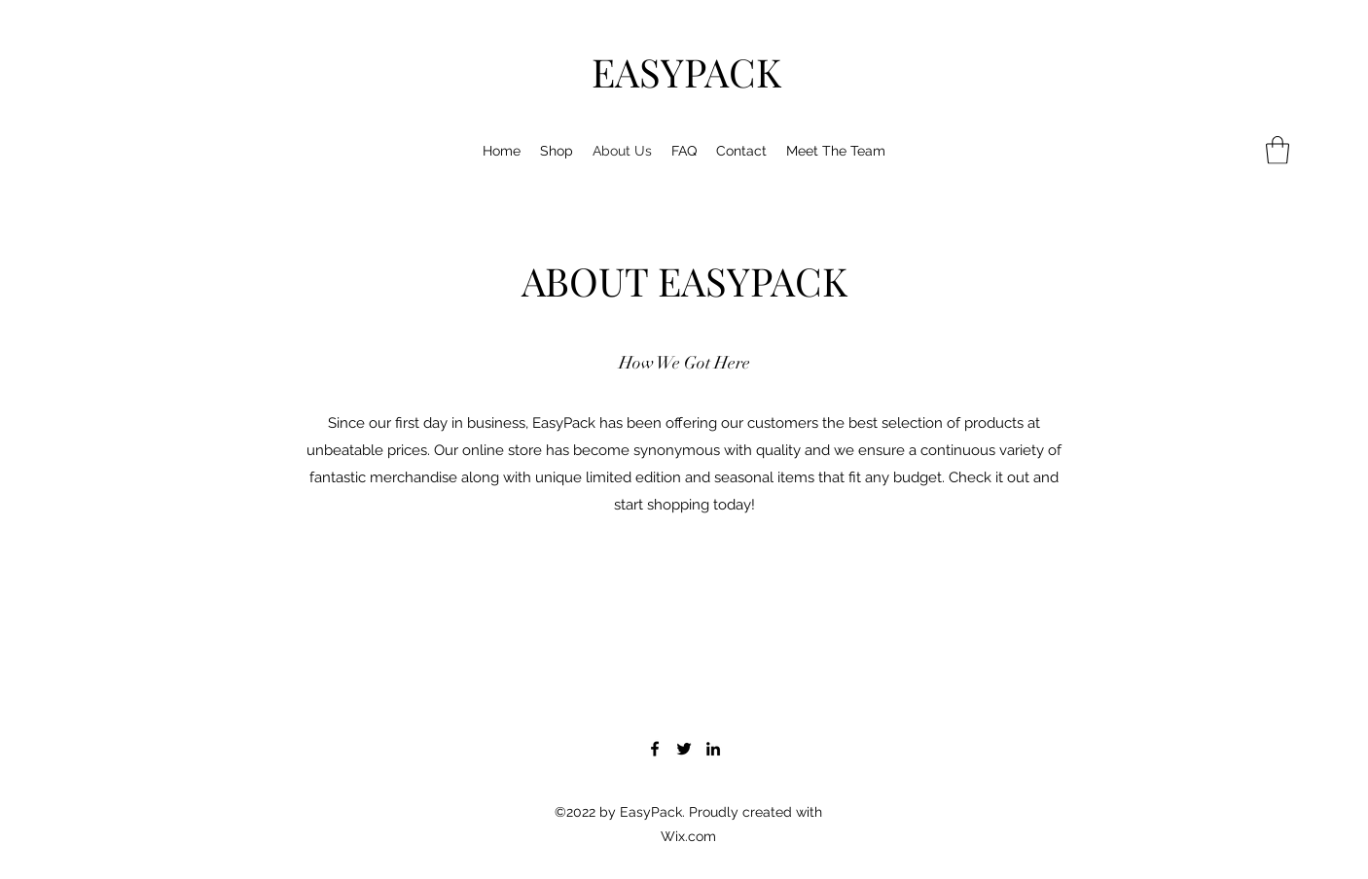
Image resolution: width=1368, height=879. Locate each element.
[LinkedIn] (713, 748)
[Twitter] (684, 748)
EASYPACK (686, 71)
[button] (1277, 150)
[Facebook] (655, 748)
